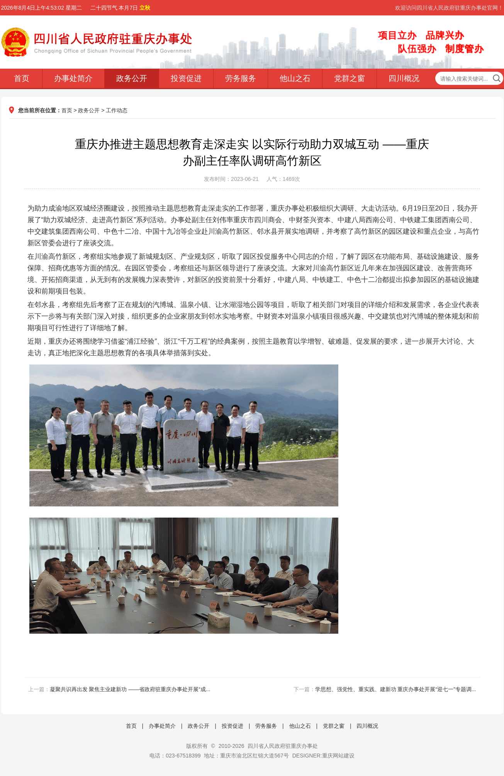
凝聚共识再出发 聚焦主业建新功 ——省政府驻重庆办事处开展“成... (130, 689)
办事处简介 (73, 78)
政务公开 (131, 78)
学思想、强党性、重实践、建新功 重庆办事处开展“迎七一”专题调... (395, 689)
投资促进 (186, 78)
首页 (21, 78)
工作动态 (116, 110)
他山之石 (295, 78)
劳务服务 (240, 78)
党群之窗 (349, 78)
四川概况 (404, 78)
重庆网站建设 (338, 755)
